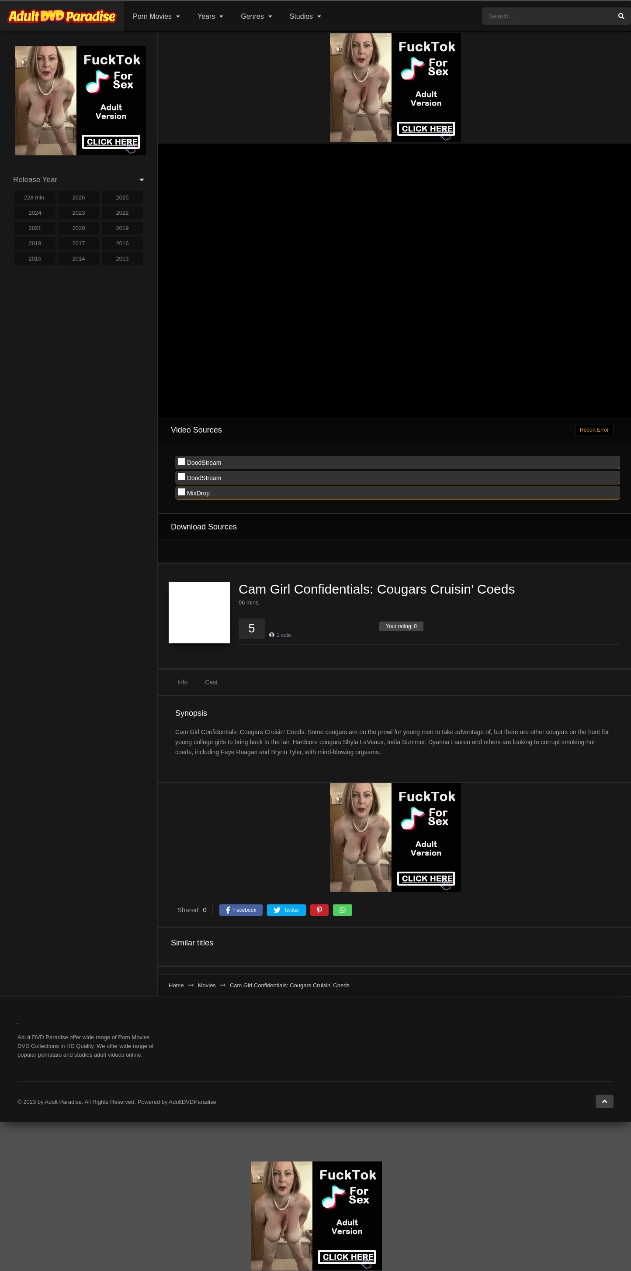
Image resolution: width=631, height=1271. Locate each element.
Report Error (594, 430)
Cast (211, 682)
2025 (122, 197)
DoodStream (199, 462)
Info (182, 682)
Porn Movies (152, 16)
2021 (35, 228)
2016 (122, 243)
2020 (79, 228)
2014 (79, 258)
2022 (122, 213)
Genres (252, 16)
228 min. (35, 197)
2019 (122, 228)
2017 (79, 243)
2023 (79, 213)
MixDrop (194, 492)
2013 (122, 258)
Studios (301, 16)
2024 (35, 213)
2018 (35, 243)
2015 (35, 258)
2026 (79, 197)
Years (206, 16)
